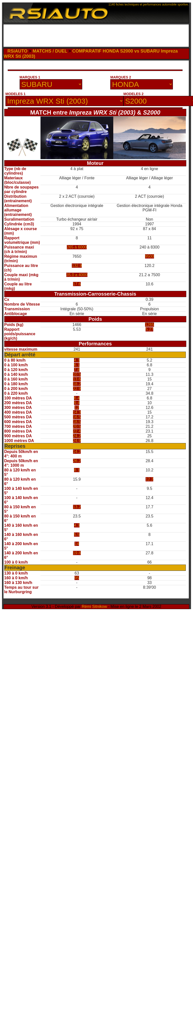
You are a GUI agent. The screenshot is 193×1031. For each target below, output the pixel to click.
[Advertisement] (97, 35)
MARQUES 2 (120, 77)
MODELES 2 (133, 94)
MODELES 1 (15, 94)
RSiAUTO (17, 51)
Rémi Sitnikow (94, 606)
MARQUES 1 (30, 77)
